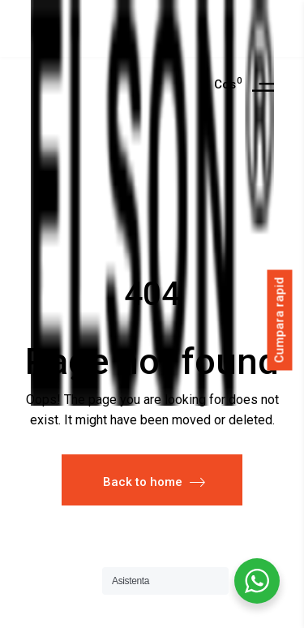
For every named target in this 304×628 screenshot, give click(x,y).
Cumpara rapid (279, 320)
